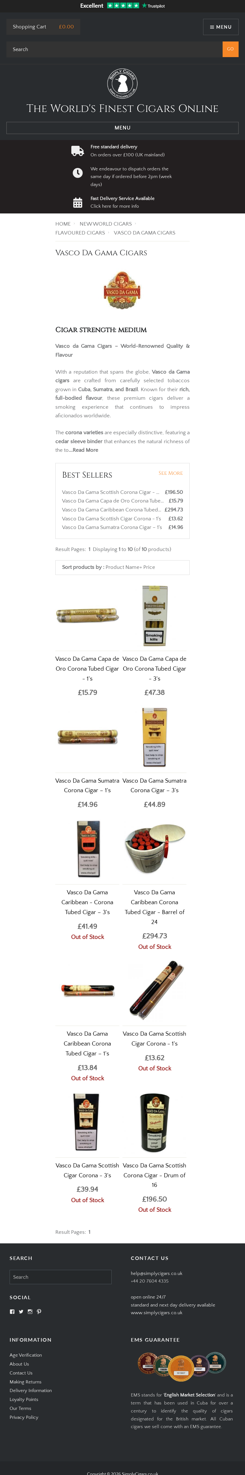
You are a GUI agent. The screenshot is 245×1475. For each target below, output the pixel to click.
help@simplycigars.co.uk (156, 1273)
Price (149, 567)
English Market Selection (189, 1395)
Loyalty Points (24, 1399)
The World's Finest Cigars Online (123, 108)
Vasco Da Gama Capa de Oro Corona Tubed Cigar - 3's (154, 669)
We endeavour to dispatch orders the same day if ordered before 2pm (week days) (131, 176)
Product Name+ (124, 567)
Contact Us (21, 1373)
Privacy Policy (24, 1417)
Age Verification (26, 1355)
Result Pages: (70, 1232)
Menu (224, 27)
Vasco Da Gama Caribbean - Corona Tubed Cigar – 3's (87, 902)
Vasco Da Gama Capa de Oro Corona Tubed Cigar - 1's (125, 501)
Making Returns (26, 1382)
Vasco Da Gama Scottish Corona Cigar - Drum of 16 (122, 492)
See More (171, 473)
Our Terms (20, 1408)
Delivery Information (31, 1390)
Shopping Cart (29, 27)
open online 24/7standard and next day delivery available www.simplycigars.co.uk (173, 1305)
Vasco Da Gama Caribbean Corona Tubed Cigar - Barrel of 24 (133, 510)
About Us (19, 1364)
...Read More (83, 450)
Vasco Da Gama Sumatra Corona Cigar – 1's (112, 527)
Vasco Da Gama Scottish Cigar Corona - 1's (112, 519)
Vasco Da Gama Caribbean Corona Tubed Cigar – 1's (87, 1044)
